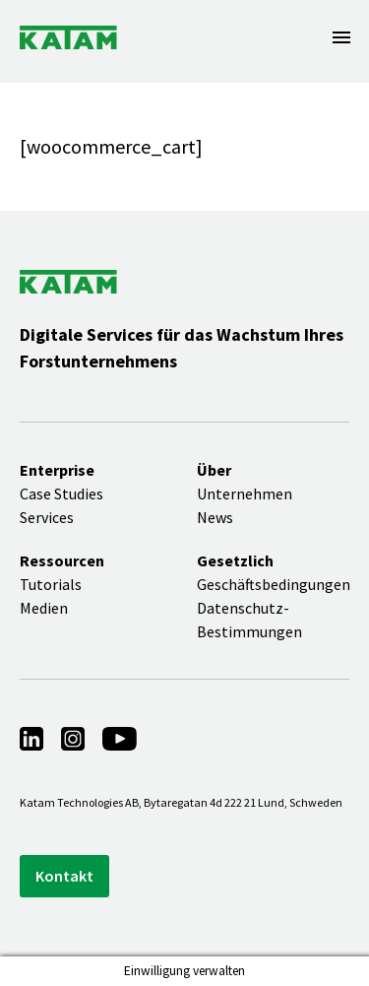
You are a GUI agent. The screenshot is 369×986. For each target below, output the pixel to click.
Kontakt (64, 876)
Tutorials (51, 584)
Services (47, 517)
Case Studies (61, 493)
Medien (44, 608)
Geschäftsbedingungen (273, 584)
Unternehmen (244, 493)
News (215, 517)
